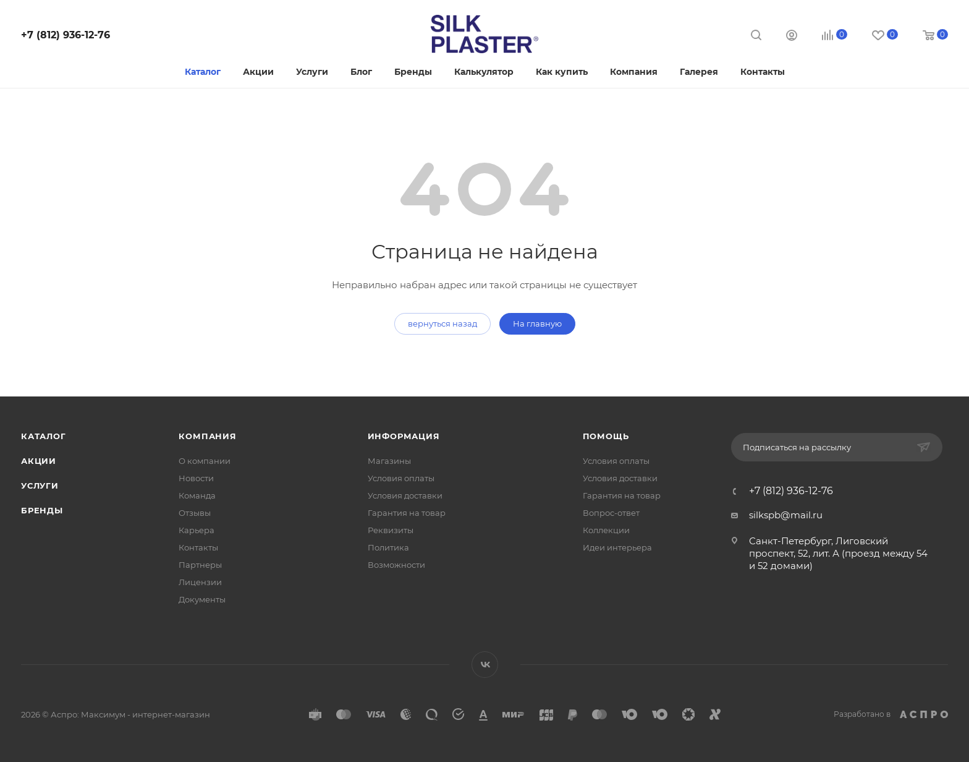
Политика (388, 547)
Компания (207, 436)
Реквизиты (390, 530)
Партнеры (200, 565)
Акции (38, 461)
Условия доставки (405, 495)
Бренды (42, 510)
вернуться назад (442, 323)
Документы (202, 599)
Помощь (606, 436)
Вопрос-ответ (611, 513)
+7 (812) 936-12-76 (65, 35)
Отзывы (195, 513)
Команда (197, 495)
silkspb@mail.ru (786, 515)
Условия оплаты (401, 478)
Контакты (198, 547)
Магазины (389, 461)
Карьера (196, 530)
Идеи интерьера (617, 547)
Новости (196, 478)
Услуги (40, 485)
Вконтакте (485, 664)
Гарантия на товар (407, 513)
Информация (404, 436)
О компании (205, 461)
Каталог (43, 436)
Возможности (396, 565)
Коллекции (606, 530)
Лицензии (200, 582)
